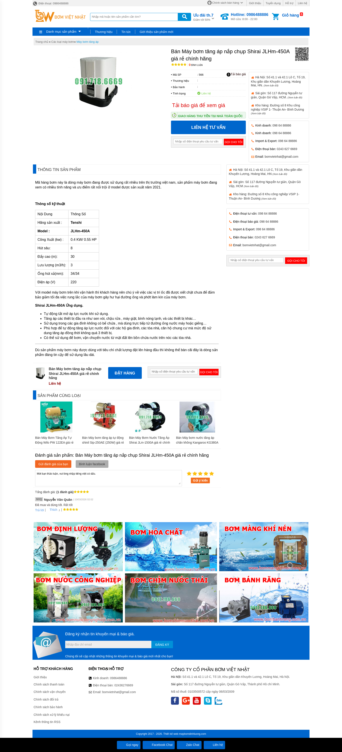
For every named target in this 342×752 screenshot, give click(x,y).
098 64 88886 (281, 125)
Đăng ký (162, 644)
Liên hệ (302, 3)
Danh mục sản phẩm (61, 31)
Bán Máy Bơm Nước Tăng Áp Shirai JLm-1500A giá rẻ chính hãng (149, 442)
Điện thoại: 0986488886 (50, 3)
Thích (51, 509)
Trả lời (39, 510)
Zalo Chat (189, 745)
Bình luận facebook (92, 464)
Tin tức (126, 32)
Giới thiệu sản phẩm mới (156, 32)
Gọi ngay (128, 745)
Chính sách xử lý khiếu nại (52, 714)
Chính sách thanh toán (49, 684)
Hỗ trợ (289, 3)
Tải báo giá (236, 74)
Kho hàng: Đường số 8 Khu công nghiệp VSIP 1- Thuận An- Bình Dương (277, 109)
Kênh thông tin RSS (47, 722)
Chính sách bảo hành (48, 707)
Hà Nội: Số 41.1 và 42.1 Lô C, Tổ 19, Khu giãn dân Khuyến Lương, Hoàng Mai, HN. (278, 81)
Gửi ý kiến (200, 480)
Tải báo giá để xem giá (198, 105)
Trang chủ (41, 41)
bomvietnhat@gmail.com (281, 156)
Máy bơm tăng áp (88, 41)
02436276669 (123, 685)
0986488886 (118, 678)
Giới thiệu (255, 3)
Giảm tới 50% (203, 16)
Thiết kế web (170, 733)
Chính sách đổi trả (46, 699)
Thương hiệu (103, 32)
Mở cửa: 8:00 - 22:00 (249, 16)
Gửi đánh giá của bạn (53, 464)
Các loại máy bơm (62, 41)
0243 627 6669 (287, 149)
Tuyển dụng (273, 3)
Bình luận (196, 65)
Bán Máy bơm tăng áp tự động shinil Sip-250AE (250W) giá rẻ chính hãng (103, 442)
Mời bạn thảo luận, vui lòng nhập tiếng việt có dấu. (108, 477)
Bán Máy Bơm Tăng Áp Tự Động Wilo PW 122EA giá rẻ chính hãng (54, 442)
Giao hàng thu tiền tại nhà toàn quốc (210, 116)
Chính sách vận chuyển (50, 692)
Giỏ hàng (290, 15)
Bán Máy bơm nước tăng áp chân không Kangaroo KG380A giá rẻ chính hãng (197, 442)
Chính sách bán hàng (226, 2)
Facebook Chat (159, 745)
